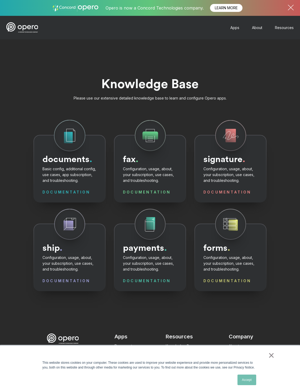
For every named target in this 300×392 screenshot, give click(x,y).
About (257, 27)
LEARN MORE (226, 8)
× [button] (271, 355)
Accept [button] (247, 380)
